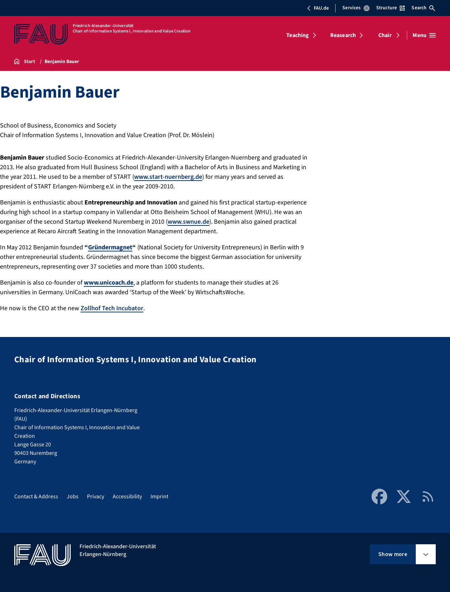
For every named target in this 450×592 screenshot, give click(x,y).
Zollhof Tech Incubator (112, 308)
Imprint (159, 496)
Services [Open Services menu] (355, 7)
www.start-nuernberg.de (168, 176)
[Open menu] (424, 35)
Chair (385, 35)
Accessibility (127, 496)
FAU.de (318, 8)
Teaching (297, 35)
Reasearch (343, 35)
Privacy (95, 496)
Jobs (72, 496)
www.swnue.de (188, 221)
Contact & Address (36, 496)
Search (423, 7)
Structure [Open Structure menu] (390, 7)
